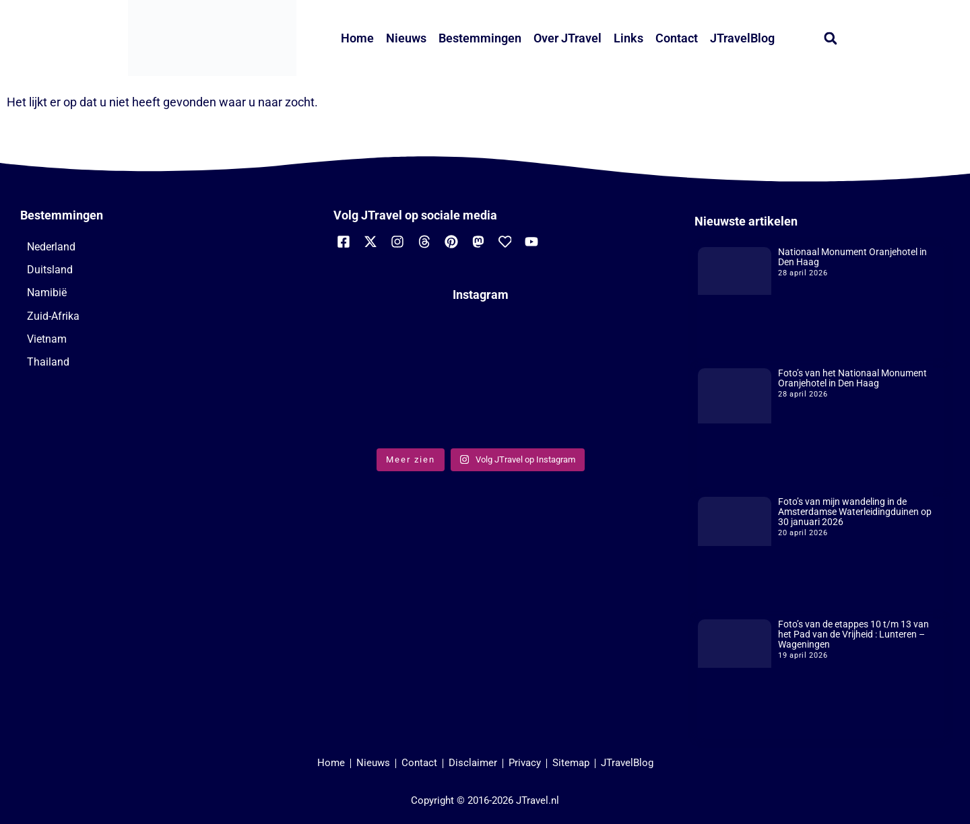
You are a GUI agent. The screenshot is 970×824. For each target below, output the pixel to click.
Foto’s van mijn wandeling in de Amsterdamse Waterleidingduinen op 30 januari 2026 (855, 511)
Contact (676, 38)
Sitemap (570, 763)
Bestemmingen (480, 38)
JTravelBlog (742, 38)
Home (357, 38)
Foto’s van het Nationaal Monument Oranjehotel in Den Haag (852, 378)
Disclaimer (473, 763)
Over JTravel (568, 38)
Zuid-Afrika (53, 316)
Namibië (47, 292)
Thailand (48, 361)
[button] (830, 38)
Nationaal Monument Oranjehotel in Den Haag (852, 256)
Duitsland (50, 269)
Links (628, 38)
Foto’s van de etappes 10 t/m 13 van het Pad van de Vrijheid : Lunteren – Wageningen (853, 634)
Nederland (51, 246)
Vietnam (47, 339)
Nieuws (406, 38)
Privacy (525, 763)
